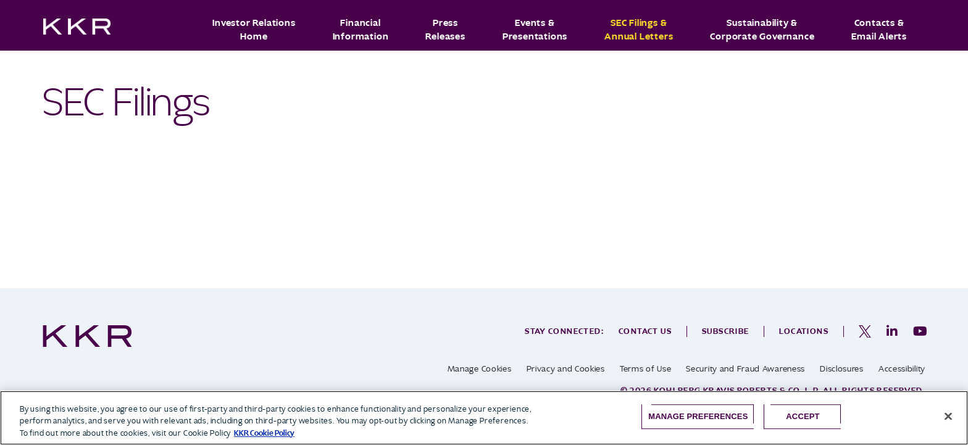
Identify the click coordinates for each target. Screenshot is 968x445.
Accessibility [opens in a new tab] (901, 369)
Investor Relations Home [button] (253, 30)
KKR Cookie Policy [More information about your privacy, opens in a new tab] (264, 433)
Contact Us (645, 331)
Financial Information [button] (361, 30)
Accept (802, 416)
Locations (803, 331)
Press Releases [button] (445, 30)
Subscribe (725, 331)
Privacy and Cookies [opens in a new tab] (566, 369)
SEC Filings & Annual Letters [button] (638, 30)
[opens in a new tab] (865, 331)
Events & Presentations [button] (535, 30)
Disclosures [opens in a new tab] (842, 369)
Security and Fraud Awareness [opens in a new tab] (745, 369)
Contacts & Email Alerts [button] (879, 30)
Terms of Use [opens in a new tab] (645, 369)
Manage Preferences (698, 416)
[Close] (948, 416)
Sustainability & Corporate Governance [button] (762, 30)
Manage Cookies (480, 369)
